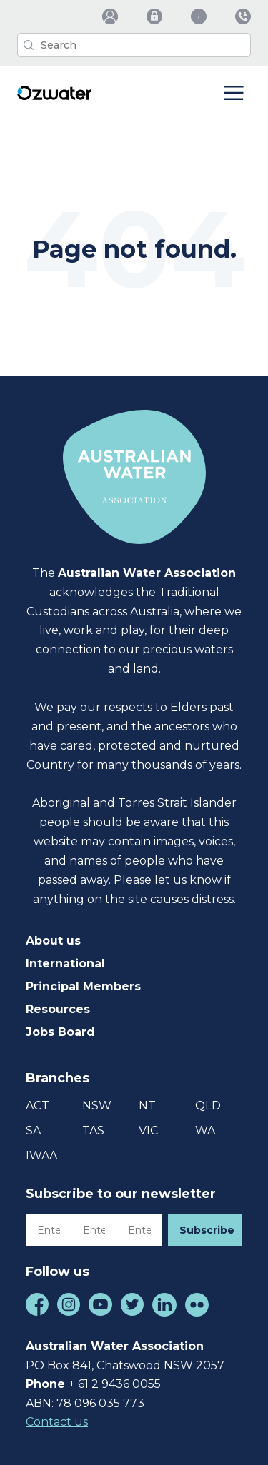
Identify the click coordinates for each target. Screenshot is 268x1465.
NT (147, 1105)
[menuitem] (110, 16)
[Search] (134, 45)
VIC (148, 1130)
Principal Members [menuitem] (83, 986)
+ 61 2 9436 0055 (115, 1384)
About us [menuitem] (53, 940)
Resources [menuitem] (58, 1009)
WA (205, 1130)
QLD (208, 1105)
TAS (93, 1130)
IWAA (41, 1155)
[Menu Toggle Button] (234, 94)
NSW (96, 1105)
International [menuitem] (65, 963)
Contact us (57, 1422)
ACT (37, 1105)
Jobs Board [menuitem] (60, 1032)
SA (33, 1130)
